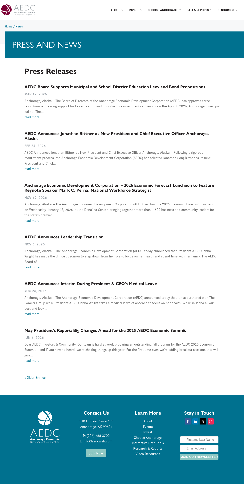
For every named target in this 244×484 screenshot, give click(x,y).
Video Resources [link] (148, 453)
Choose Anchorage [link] (162, 10)
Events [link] (148, 426)
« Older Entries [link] (35, 377)
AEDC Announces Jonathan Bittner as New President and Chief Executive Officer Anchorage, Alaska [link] (116, 136)
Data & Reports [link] (197, 10)
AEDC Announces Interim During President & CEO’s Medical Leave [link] (90, 283)
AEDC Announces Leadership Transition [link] (64, 237)
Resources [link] (226, 10)
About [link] (115, 10)
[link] (33, 9)
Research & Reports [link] (147, 448)
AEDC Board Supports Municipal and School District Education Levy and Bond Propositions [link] (114, 86)
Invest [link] (134, 10)
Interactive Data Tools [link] (148, 442)
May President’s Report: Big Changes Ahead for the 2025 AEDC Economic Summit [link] (105, 330)
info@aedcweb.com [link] (98, 441)
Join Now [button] (96, 453)
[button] (188, 421)
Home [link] (8, 26)
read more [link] (31, 116)
